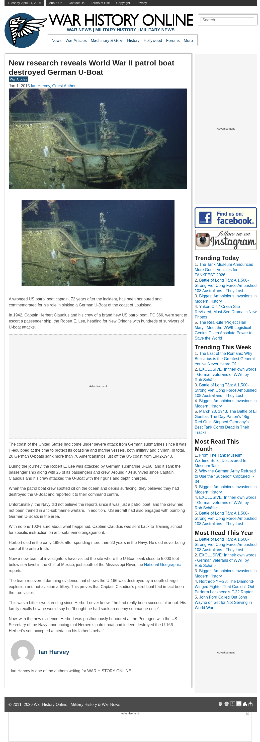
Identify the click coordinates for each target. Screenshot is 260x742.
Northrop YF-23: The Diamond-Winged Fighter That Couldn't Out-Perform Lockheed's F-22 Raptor (225, 586)
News (56, 40)
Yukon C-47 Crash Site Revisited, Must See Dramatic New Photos (225, 311)
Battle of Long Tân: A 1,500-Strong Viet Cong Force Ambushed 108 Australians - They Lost (225, 285)
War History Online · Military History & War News (77, 704)
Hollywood (153, 40)
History (133, 40)
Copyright (123, 3)
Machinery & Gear (107, 40)
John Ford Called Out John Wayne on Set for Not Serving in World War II (223, 602)
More (188, 40)
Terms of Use (100, 3)
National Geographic (162, 564)
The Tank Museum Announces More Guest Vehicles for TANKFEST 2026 (224, 269)
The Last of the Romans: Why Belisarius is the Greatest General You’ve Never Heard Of (224, 358)
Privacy (141, 3)
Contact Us (76, 3)
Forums (173, 40)
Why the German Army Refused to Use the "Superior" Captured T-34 (225, 476)
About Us (55, 3)
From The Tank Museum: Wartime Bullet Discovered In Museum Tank (220, 460)
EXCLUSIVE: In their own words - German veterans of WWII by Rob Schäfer (225, 374)
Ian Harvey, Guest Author (53, 86)
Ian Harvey (54, 651)
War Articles (76, 40)
